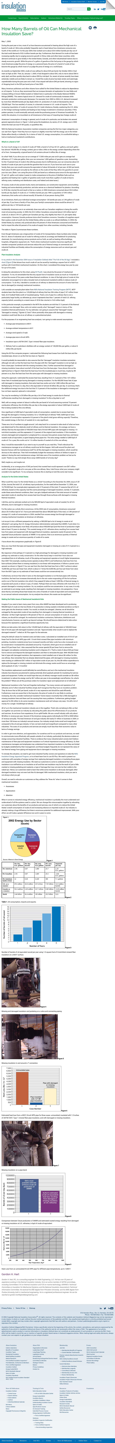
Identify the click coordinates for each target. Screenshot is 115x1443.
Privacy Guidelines (38, 1367)
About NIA (36, 1345)
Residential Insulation (12, 1354)
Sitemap (32, 1308)
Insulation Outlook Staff (78, 1)
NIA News (9, 1404)
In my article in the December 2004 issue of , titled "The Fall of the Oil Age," (36, 260)
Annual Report (37, 1356)
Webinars (35, 1418)
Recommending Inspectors (44, 1427)
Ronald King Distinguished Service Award (45, 1358)
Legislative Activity (38, 1354)
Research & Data (65, 1404)
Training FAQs (39, 1423)
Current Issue (12, 18)
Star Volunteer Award (66, 1381)
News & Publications (12, 1388)
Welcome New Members (69, 1366)
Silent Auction (91, 1354)
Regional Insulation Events (94, 1356)
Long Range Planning (39, 1352)
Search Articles (23, 18)
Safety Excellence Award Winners (72, 1361)
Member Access (92, 1)
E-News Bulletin (10, 1406)
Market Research (11, 1358)
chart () (7, 262)
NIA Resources (64, 1412)
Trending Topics (70, 18)
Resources (63, 1388)
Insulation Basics (38, 1398)
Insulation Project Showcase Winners (71, 1379)
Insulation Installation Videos (41, 1400)
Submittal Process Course (40, 1411)
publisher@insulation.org (92, 1321)
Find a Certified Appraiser (13, 1365)
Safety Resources (65, 1408)
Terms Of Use (20, 1308)
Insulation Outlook (11, 1367)
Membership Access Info (69, 1372)
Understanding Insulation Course (42, 1402)
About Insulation (11, 1345)
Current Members (65, 1364)
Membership (64, 1345)
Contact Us (36, 1369)
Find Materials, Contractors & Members (17, 1363)
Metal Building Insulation (13, 1356)
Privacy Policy (7, 1308)
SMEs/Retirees (64, 1384)
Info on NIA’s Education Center (44, 1393)
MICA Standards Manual (13, 1371)
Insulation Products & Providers (69, 1391)
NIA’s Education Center (39, 1391)
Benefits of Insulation (12, 1350)
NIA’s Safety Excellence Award (69, 1359)
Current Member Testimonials (71, 1352)
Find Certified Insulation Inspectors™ (16, 1360)
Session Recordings (93, 1360)
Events (89, 1345)
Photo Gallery (90, 1363)
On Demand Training (39, 1409)
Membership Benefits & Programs (72, 1350)
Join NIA (102, 1)
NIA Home (65, 1)
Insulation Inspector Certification (42, 1420)
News (7, 1409)
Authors (43, 18)
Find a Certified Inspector (42, 1425)
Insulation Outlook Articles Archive (70, 1393)
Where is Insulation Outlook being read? (90, 18)
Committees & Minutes (39, 1360)
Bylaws (35, 1365)
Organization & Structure (40, 1348)
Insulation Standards (12, 1375)
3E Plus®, (38, 272)
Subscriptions (34, 18)
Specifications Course (39, 1406)
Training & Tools (38, 1388)
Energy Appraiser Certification (41, 1413)
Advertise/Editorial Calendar (16, 1402)
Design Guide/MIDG (12, 1369)
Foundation (90, 1388)
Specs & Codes (10, 1373)
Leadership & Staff (38, 1350)
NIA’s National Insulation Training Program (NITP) (52, 290)
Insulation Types (11, 1352)
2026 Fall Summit (92, 1350)
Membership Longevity (68, 1368)
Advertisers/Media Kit (55, 18)
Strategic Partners (38, 1363)
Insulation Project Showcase (68, 1377)
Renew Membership (68, 1375)
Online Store (63, 1397)
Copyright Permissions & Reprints (16, 1411)
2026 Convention (92, 1348)
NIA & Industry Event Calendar (95, 1352)
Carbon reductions (11, 1348)
